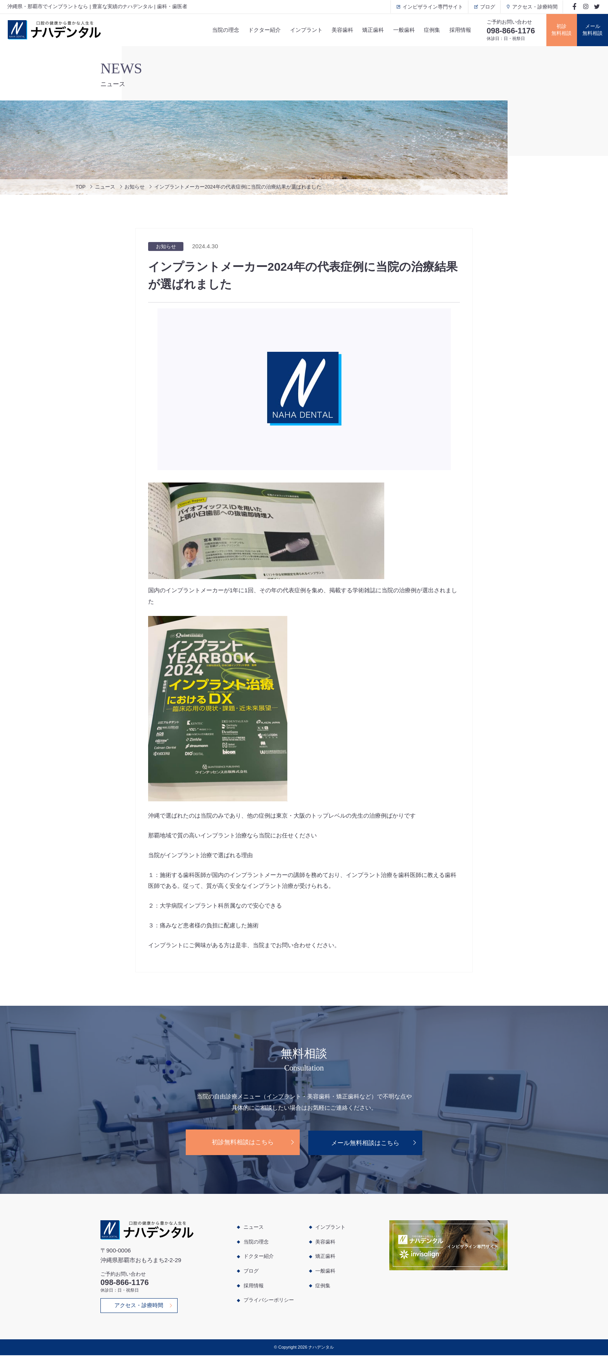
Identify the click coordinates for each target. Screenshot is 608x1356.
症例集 (430, 30)
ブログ (486, 7)
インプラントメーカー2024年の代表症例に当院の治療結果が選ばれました (238, 187)
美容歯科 (340, 30)
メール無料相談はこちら (366, 1142)
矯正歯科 (371, 30)
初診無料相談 (561, 30)
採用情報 (459, 30)
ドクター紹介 (261, 30)
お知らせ (135, 187)
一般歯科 (402, 30)
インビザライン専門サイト (431, 7)
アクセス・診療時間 (533, 7)
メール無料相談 (592, 30)
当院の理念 (222, 30)
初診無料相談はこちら (242, 1142)
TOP (81, 187)
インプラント (303, 30)
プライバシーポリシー (269, 1300)
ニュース (105, 187)
